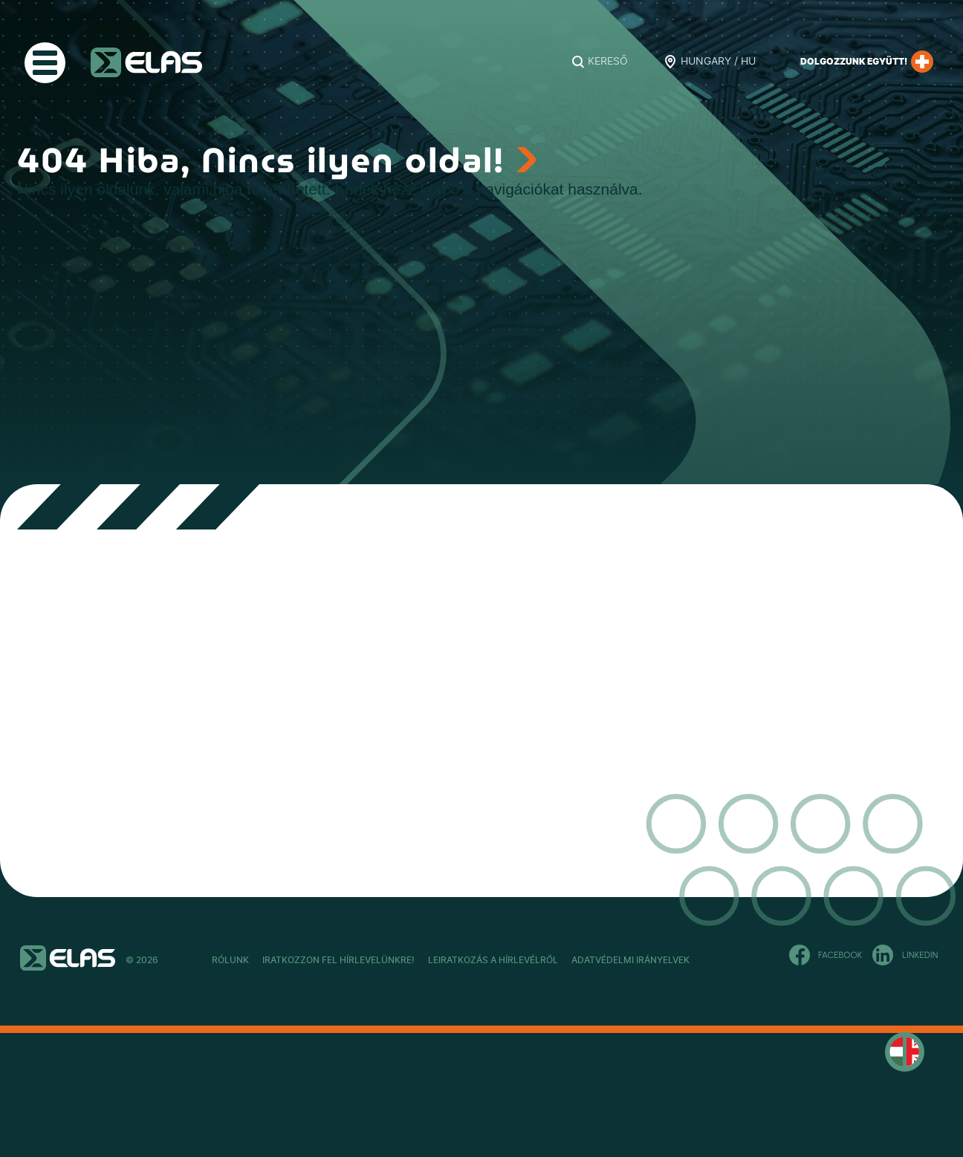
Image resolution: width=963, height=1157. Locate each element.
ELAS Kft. (146, 62)
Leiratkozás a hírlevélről (573, 960)
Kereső (608, 61)
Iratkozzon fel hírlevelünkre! (378, 960)
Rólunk (230, 960)
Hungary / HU (718, 61)
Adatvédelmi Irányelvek (750, 960)
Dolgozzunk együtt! (866, 61)
